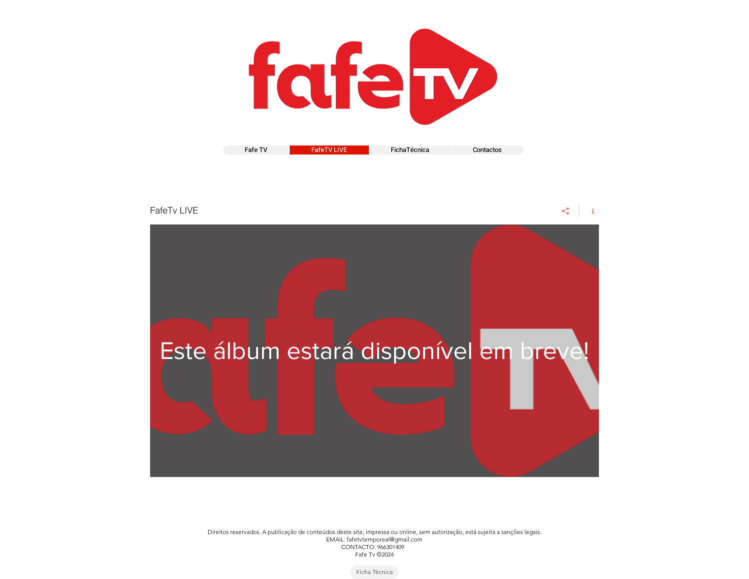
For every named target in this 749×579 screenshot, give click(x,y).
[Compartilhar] (565, 211)
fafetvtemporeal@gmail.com (384, 539)
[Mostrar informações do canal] (589, 211)
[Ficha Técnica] (374, 572)
